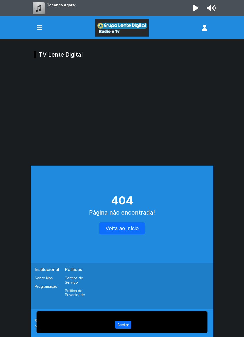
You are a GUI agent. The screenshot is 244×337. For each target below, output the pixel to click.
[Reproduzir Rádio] (195, 8)
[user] (204, 28)
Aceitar (123, 325)
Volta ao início (122, 228)
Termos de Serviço (74, 280)
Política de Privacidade (75, 292)
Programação (46, 286)
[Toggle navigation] (39, 28)
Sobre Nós (44, 278)
